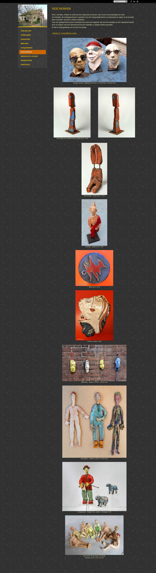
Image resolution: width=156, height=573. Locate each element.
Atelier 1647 (26, 31)
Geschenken (26, 52)
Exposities (25, 39)
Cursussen (26, 35)
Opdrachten (26, 60)
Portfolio (25, 65)
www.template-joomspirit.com (155, 561)
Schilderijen (26, 48)
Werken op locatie (29, 56)
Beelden (24, 43)
